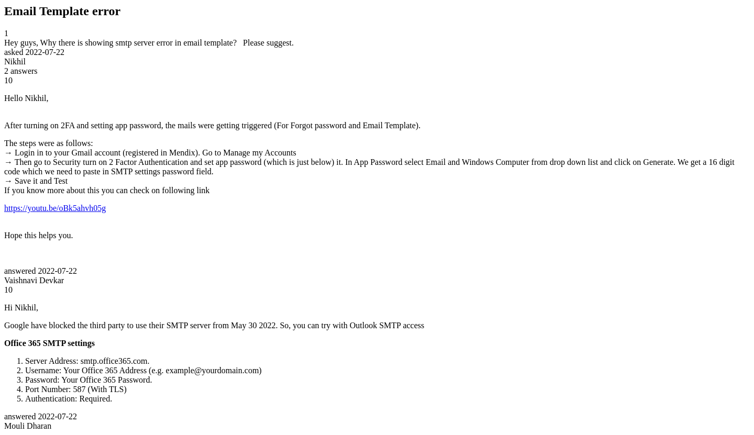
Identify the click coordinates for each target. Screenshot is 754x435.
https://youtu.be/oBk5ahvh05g (55, 208)
